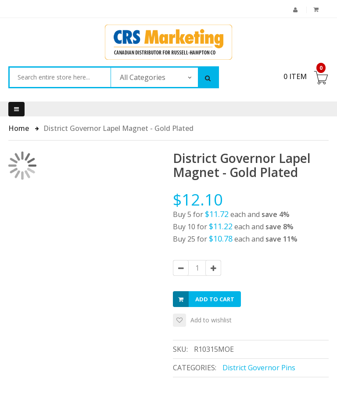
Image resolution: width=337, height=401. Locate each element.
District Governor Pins (258, 367)
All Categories (142, 77)
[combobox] (60, 77)
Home (19, 128)
